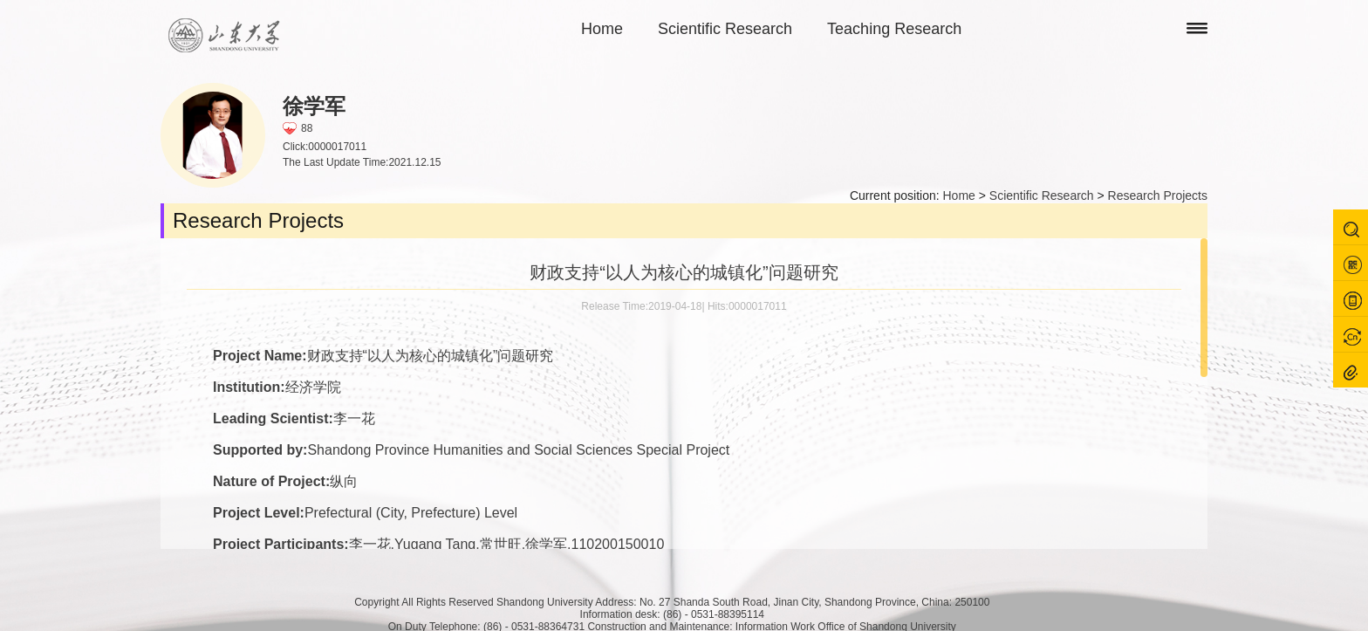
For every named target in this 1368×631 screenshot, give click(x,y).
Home (602, 29)
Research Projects (1157, 195)
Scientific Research (725, 29)
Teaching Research (894, 29)
